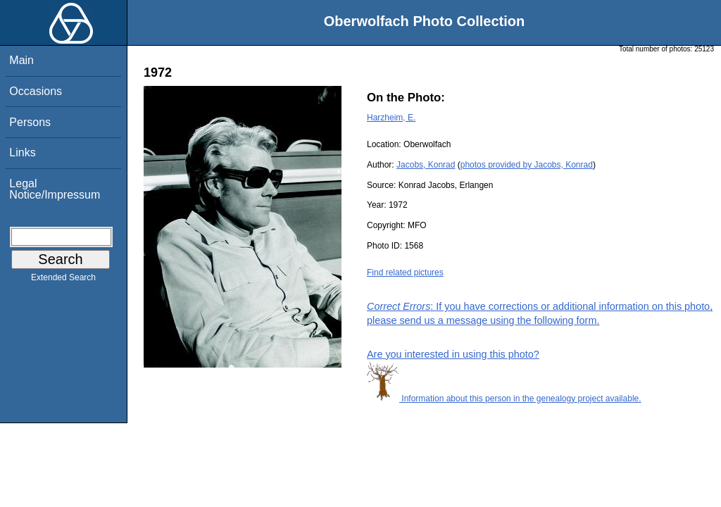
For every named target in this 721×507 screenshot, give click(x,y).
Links (22, 152)
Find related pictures (405, 272)
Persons (30, 122)
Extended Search (63, 280)
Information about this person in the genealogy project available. (504, 398)
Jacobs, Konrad (425, 165)
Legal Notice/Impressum (54, 189)
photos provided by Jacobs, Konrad (526, 165)
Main (21, 60)
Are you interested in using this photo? (453, 354)
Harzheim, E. (391, 118)
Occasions (35, 91)
